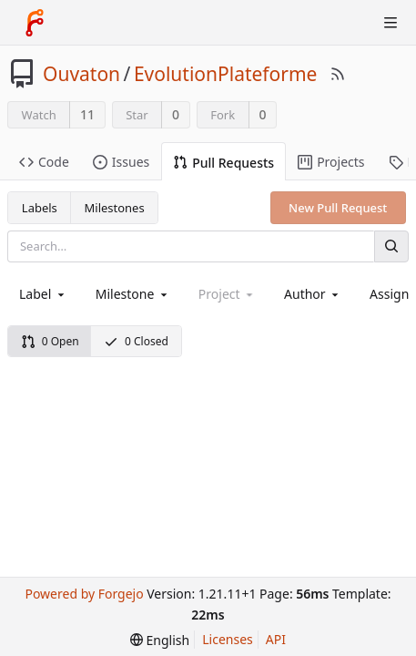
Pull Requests (223, 162)
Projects (331, 161)
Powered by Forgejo (84, 593)
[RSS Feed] (338, 74)
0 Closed (136, 341)
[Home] (34, 22)
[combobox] (43, 294)
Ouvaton (81, 74)
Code (44, 161)
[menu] (159, 640)
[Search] (391, 246)
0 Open (50, 341)
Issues (121, 161)
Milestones (115, 208)
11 (87, 114)
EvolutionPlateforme (226, 74)
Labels (39, 208)
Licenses (227, 639)
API (276, 639)
